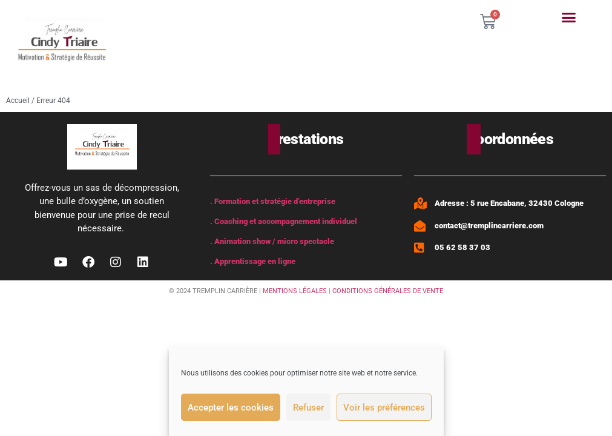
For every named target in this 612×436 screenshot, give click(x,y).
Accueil (18, 100)
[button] (569, 17)
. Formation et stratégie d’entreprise (272, 201)
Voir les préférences (384, 407)
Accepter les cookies (231, 407)
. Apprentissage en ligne (252, 261)
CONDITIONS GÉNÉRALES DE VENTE (387, 291)
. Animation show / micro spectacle (272, 241)
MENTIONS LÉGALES (295, 291)
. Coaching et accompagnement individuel (283, 221)
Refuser (308, 407)
